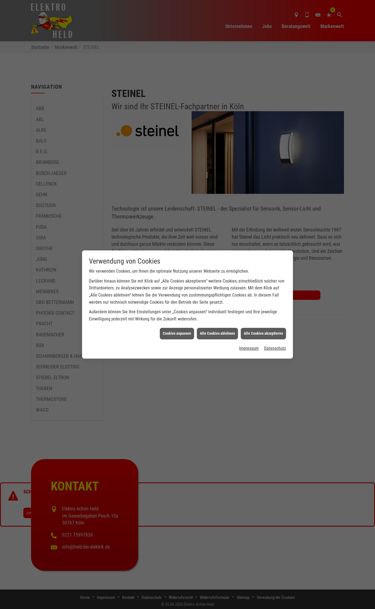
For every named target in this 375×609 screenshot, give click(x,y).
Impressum (249, 328)
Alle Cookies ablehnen (217, 313)
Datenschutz (275, 328)
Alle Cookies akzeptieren (263, 313)
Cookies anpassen (177, 313)
